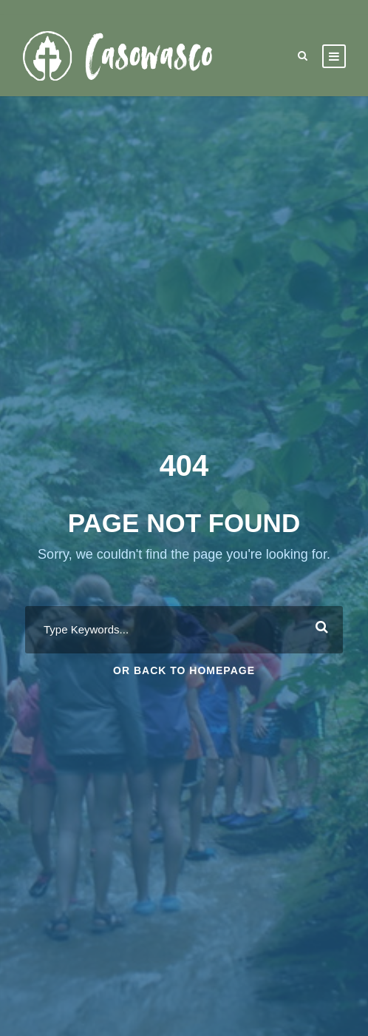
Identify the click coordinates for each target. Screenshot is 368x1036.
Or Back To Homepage (184, 670)
